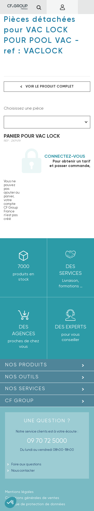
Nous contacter (23, 470)
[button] (11, 502)
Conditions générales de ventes (32, 498)
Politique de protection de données (35, 504)
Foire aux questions (26, 464)
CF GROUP (19, 400)
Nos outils (22, 377)
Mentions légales (19, 492)
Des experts (70, 327)
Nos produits (26, 365)
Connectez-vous (64, 156)
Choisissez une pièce (24, 108)
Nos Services (25, 388)
